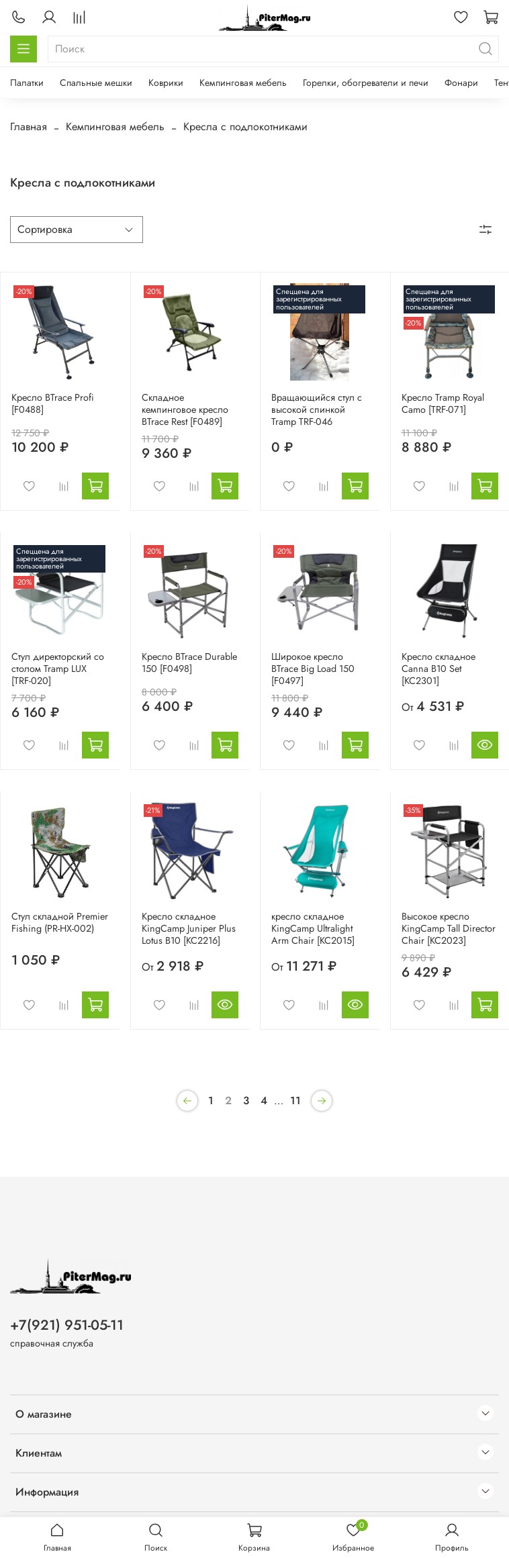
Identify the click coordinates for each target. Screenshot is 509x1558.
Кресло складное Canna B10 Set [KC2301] (438, 668)
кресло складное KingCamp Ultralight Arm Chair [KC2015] (313, 928)
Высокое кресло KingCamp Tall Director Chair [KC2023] (449, 928)
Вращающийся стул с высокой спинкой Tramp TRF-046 (316, 409)
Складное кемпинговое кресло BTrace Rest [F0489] (185, 409)
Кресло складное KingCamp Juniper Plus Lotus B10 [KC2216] (189, 928)
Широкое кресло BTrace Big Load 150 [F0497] (313, 668)
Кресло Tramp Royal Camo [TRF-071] (443, 403)
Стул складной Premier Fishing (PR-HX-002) (59, 922)
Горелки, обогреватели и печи (365, 82)
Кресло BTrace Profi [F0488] (52, 403)
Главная (28, 126)
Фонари (461, 82)
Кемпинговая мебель (243, 82)
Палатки (27, 82)
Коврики (165, 82)
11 (295, 1100)
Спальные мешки (96, 82)
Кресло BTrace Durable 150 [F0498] (189, 662)
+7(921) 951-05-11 (67, 1325)
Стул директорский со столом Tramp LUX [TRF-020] (57, 668)
